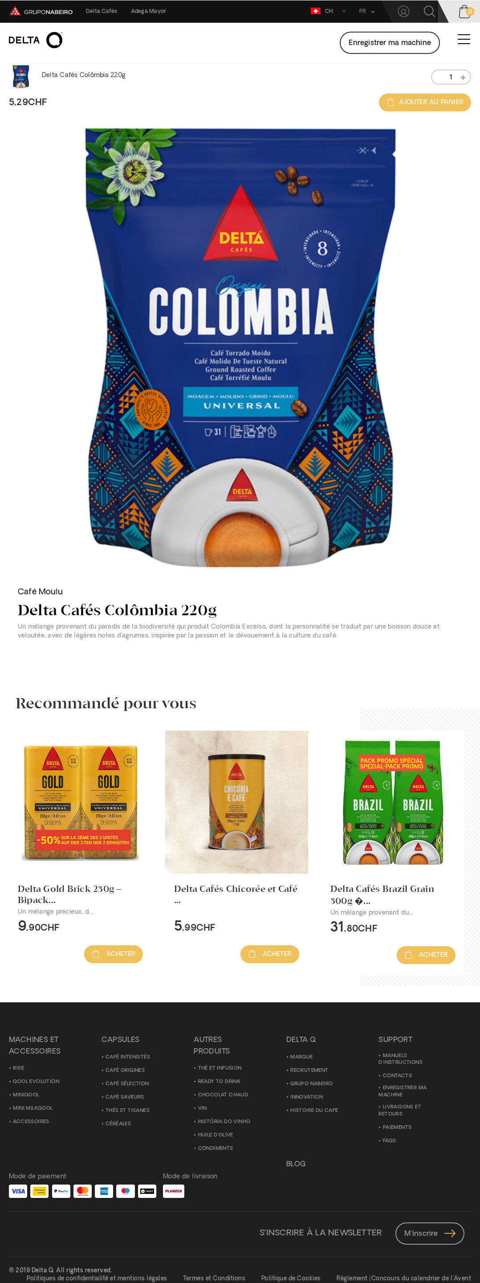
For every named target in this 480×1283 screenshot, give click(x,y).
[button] (365, 11)
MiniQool (26, 1095)
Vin (202, 1108)
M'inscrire (430, 1234)
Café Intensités (128, 1057)
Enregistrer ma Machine (402, 1092)
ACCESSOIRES (31, 1122)
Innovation (306, 1097)
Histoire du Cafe (314, 1110)
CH (329, 11)
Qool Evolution (36, 1081)
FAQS (389, 1141)
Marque (301, 1057)
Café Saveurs (125, 1097)
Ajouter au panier (425, 102)
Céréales (118, 1124)
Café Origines (125, 1070)
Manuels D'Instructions (400, 1060)
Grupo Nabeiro (311, 1084)
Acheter (113, 954)
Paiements (397, 1127)
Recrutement (309, 1070)
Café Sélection (127, 1084)
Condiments (215, 1148)
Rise (18, 1068)
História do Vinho (224, 1122)
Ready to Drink (219, 1081)
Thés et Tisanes (128, 1110)
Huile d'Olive (215, 1135)
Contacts (397, 1076)
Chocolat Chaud (223, 1095)
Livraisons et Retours (399, 1111)
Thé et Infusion (220, 1068)
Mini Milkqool (33, 1108)
